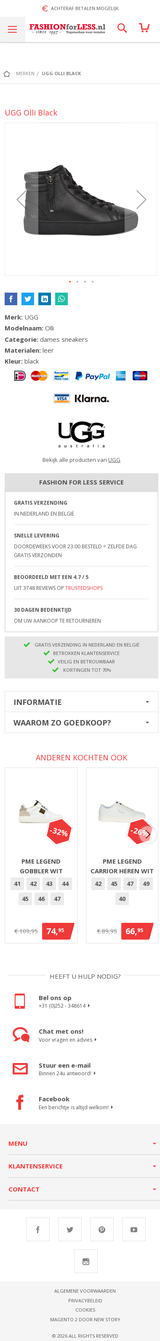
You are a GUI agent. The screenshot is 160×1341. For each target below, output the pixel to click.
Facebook (38, 1229)
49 (146, 884)
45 (25, 899)
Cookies (85, 1310)
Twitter (70, 1229)
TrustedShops (84, 588)
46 (41, 899)
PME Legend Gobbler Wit (41, 866)
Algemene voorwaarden (85, 1291)
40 (122, 899)
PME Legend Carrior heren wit (122, 866)
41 (17, 884)
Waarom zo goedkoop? (62, 723)
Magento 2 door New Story (85, 1319)
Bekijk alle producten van (81, 460)
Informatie (37, 702)
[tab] (81, 701)
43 (49, 884)
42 (33, 884)
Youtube (134, 1229)
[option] (17, 883)
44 (65, 884)
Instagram (86, 1261)
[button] (21, 199)
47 (57, 899)
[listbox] (41, 892)
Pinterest (102, 1229)
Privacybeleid (85, 1300)
